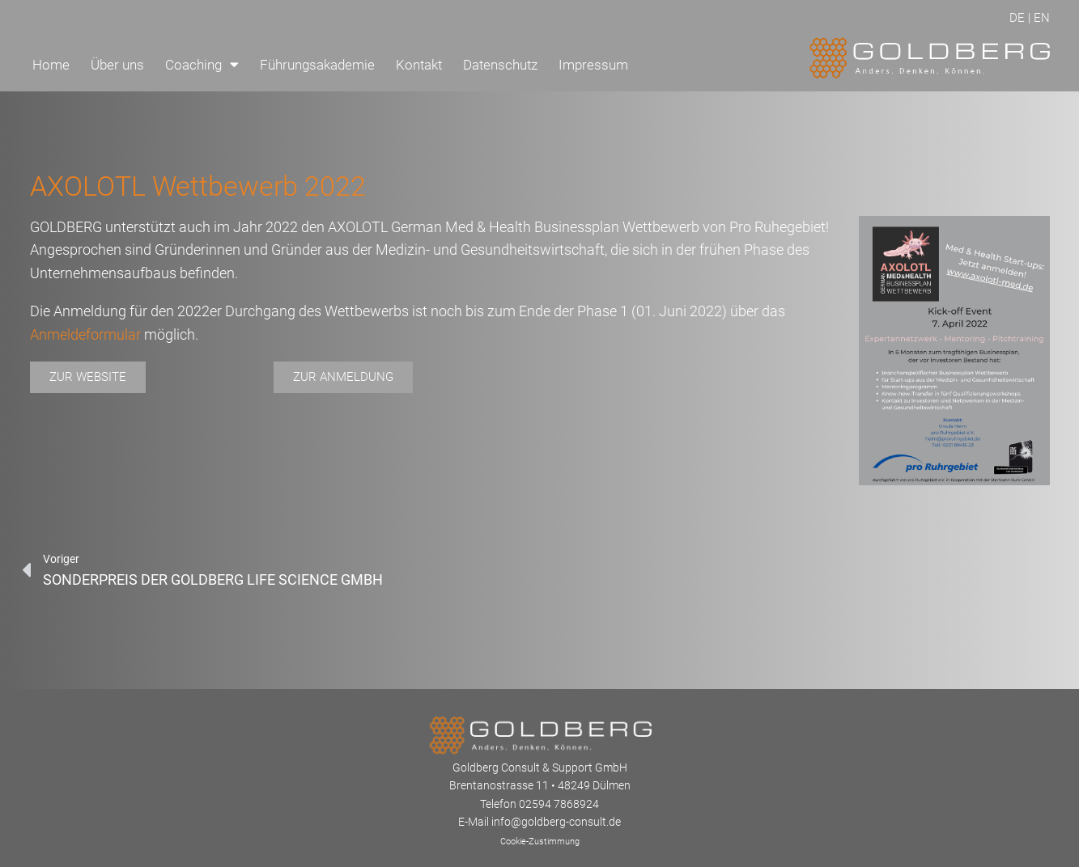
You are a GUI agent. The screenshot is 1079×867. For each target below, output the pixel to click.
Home (51, 65)
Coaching (202, 64)
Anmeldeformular (85, 334)
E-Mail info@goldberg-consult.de (539, 821)
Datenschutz (500, 65)
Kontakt (419, 65)
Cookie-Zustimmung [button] (540, 841)
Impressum (593, 65)
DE (1017, 18)
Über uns (117, 65)
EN (1042, 18)
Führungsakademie (317, 65)
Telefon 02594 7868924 (539, 803)
